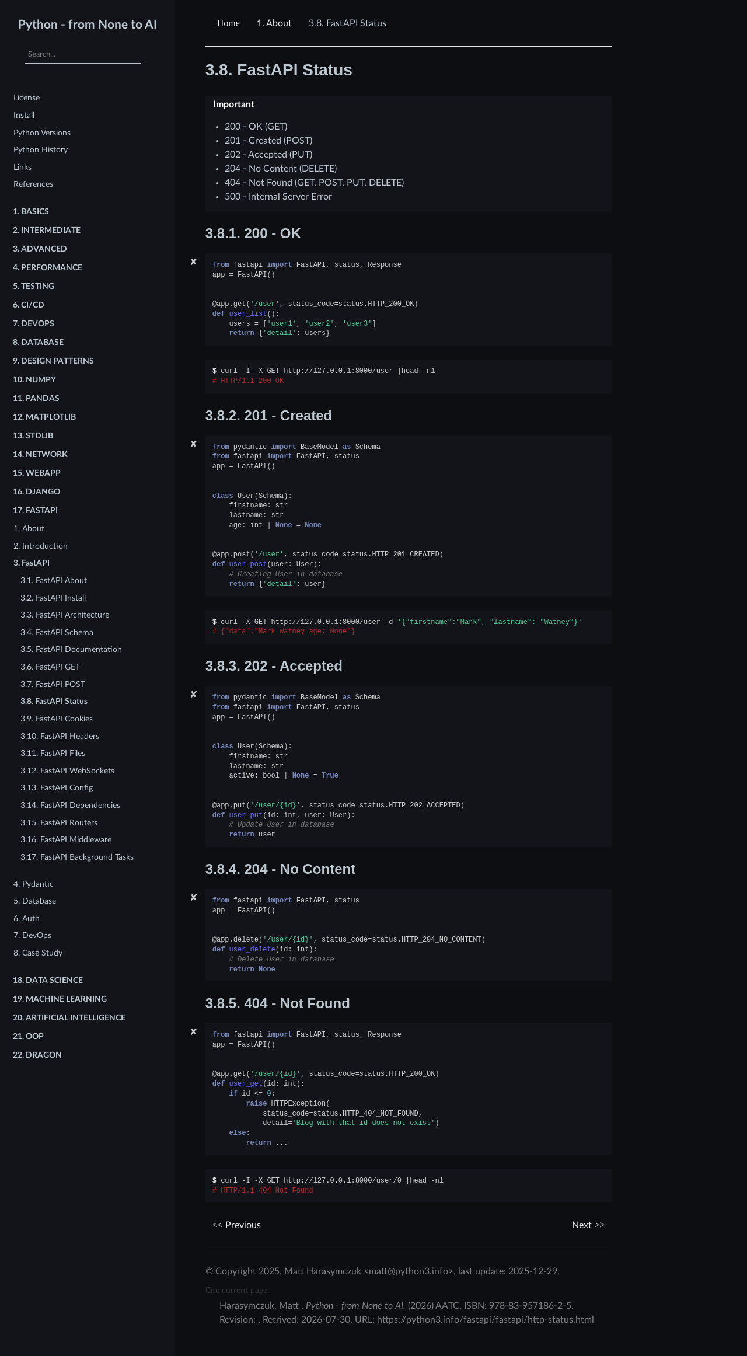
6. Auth (26, 918)
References (33, 184)
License (26, 97)
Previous (236, 1225)
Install (23, 115)
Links (22, 167)
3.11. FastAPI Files (52, 753)
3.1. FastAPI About (53, 580)
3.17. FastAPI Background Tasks (77, 857)
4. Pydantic (33, 884)
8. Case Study (37, 953)
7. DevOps (32, 935)
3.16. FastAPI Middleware (65, 839)
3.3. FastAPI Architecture (64, 615)
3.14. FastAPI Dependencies (70, 805)
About (274, 23)
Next (588, 1225)
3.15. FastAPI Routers (58, 822)
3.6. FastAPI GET (50, 667)
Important (233, 104)
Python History (40, 149)
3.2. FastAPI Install (53, 598)
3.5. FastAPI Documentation (71, 649)
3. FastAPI (31, 563)
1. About (28, 528)
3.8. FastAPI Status (54, 701)
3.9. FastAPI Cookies (56, 718)
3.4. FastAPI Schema (56, 632)
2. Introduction (40, 546)
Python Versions (42, 132)
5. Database (34, 901)
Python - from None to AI (87, 25)
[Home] (230, 23)
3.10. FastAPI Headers (59, 736)
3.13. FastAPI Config (56, 787)
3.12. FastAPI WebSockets (67, 770)
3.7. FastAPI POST (52, 684)
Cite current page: (237, 1290)
